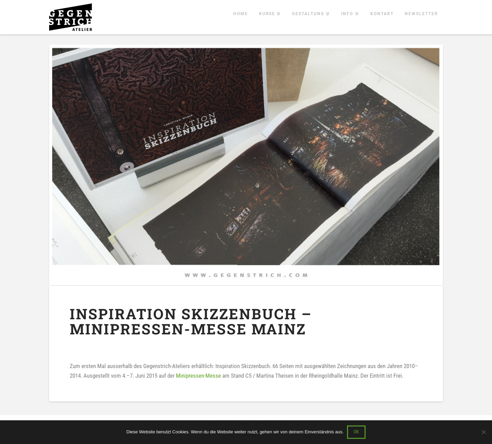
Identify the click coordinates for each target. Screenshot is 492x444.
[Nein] (483, 432)
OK (356, 431)
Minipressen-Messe (198, 375)
